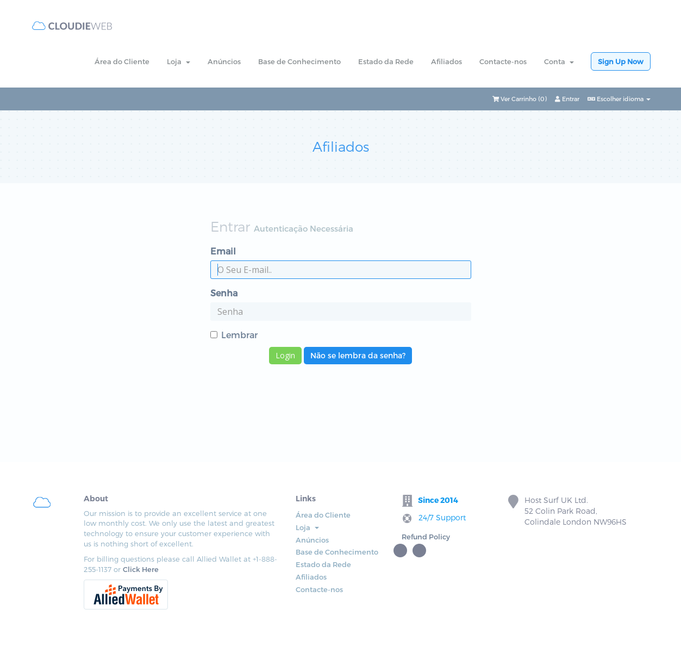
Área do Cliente (122, 61)
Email (223, 251)
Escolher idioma (619, 98)
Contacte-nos (503, 61)
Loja (178, 61)
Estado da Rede (386, 61)
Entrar (567, 98)
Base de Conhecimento (299, 61)
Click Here (141, 569)
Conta (559, 61)
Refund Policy (426, 536)
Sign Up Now (620, 61)
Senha (224, 293)
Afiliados (446, 61)
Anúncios (224, 61)
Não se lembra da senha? (357, 355)
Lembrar (234, 334)
